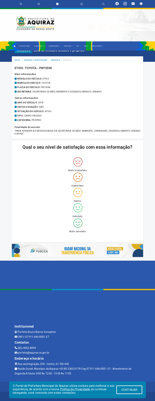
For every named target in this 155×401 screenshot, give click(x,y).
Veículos (55, 60)
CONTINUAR (129, 390)
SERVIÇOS (68, 46)
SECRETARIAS (54, 46)
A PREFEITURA (24, 46)
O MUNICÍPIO (39, 46)
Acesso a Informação (35, 60)
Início (17, 60)
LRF (78, 46)
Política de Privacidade (75, 389)
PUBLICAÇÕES (97, 46)
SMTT (86, 46)
